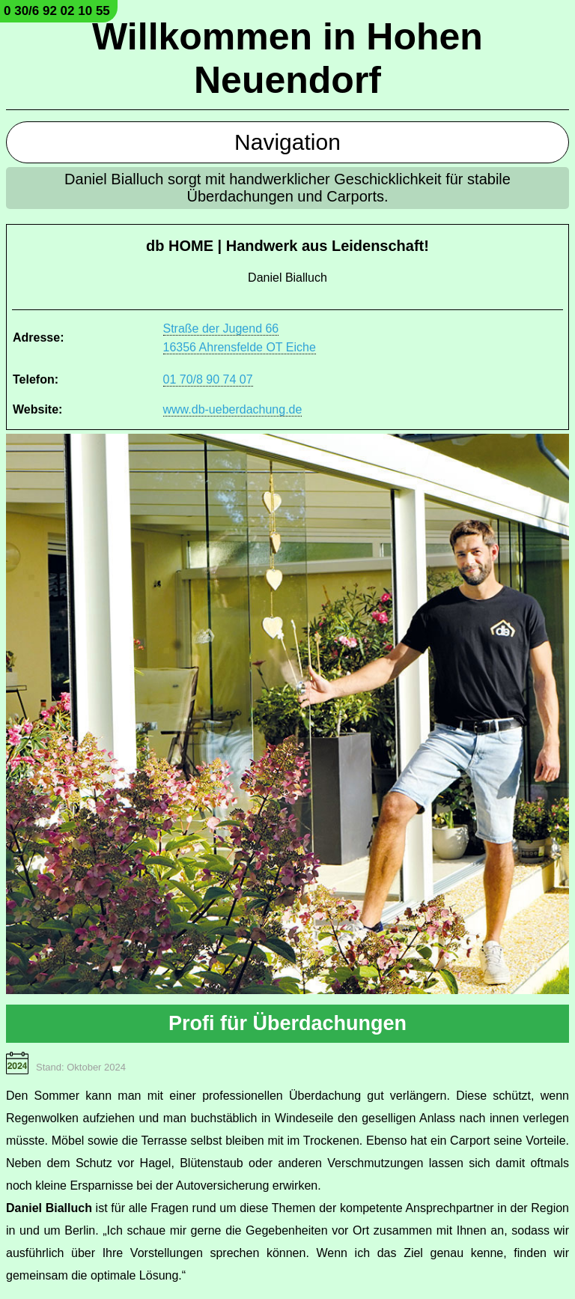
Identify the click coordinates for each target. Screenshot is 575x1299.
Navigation (287, 142)
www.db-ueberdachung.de (232, 409)
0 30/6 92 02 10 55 (57, 11)
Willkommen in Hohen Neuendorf (287, 58)
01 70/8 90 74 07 (208, 379)
